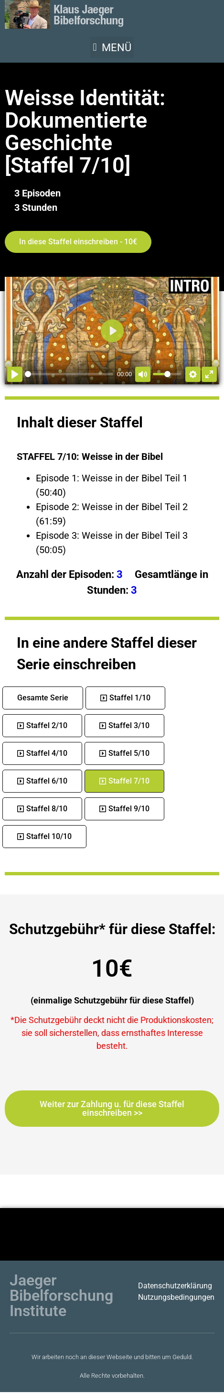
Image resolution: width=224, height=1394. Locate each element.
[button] (112, 47)
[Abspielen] (14, 374)
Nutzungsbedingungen (176, 1297)
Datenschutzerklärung (175, 1285)
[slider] (69, 374)
